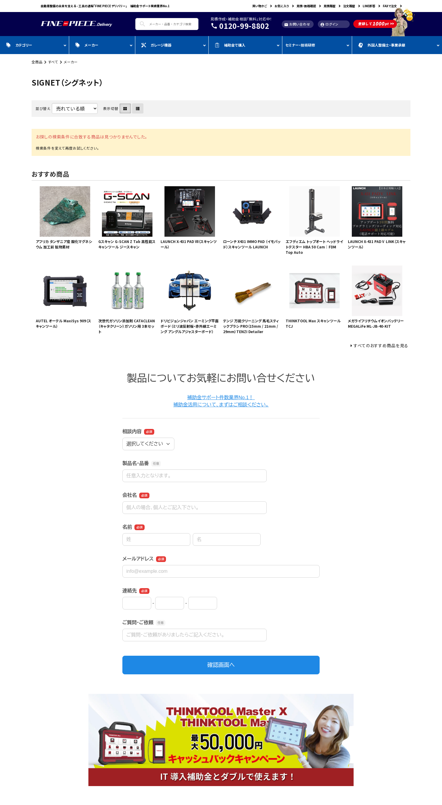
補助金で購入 (230, 44)
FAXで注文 (390, 6)
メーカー (86, 44)
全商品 (37, 61)
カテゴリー (19, 44)
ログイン (329, 24)
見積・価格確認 (306, 6)
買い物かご (259, 6)
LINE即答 (369, 6)
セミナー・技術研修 (300, 44)
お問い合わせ (297, 24)
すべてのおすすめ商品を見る (381, 345)
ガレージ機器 (156, 44)
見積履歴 (330, 6)
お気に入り (282, 6)
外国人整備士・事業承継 (381, 44)
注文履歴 (349, 6)
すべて (53, 61)
